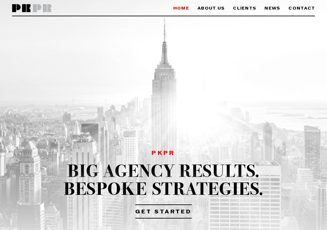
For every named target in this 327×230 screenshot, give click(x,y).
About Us (211, 8)
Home (181, 8)
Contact (301, 8)
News (272, 8)
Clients (244, 8)
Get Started (163, 212)
